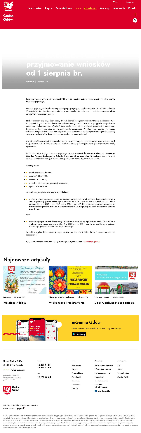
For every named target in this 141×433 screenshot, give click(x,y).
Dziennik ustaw (123, 373)
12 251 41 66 (44, 364)
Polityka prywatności (103, 373)
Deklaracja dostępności (104, 365)
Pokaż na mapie (18, 370)
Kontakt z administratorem (101, 386)
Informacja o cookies (103, 369)
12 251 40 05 (44, 377)
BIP (117, 2)
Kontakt (75, 388)
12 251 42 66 (44, 367)
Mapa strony (130, 2)
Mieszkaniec (76, 365)
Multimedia (76, 385)
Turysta (74, 369)
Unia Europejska (104, 391)
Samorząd (75, 381)
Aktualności (76, 377)
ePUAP (120, 369)
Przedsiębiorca (77, 373)
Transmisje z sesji (101, 381)
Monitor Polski (122, 377)
